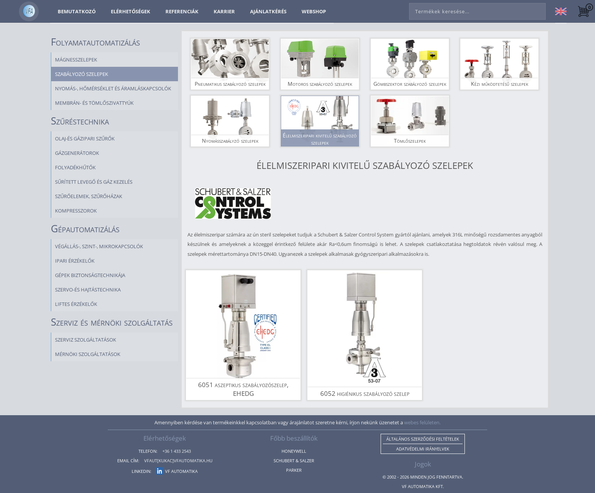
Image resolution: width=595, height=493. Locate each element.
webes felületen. (422, 422)
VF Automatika (177, 471)
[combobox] (477, 10)
